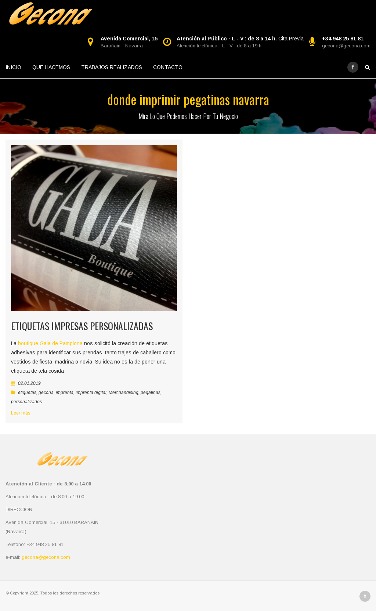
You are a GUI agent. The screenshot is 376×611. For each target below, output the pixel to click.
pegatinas (150, 392)
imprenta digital (91, 392)
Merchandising (123, 392)
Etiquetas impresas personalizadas (82, 326)
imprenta (64, 392)
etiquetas (27, 392)
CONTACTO (167, 67)
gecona (46, 392)
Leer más (20, 413)
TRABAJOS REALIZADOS (111, 67)
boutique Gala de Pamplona (50, 343)
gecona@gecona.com (346, 45)
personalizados (26, 401)
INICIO (13, 67)
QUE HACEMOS (51, 67)
